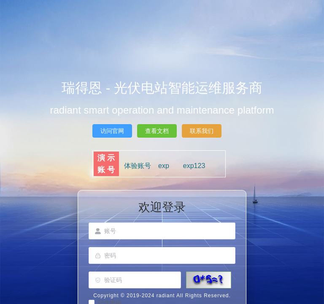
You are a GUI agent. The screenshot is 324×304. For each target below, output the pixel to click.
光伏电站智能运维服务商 (188, 87)
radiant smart (79, 110)
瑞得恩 (84, 87)
